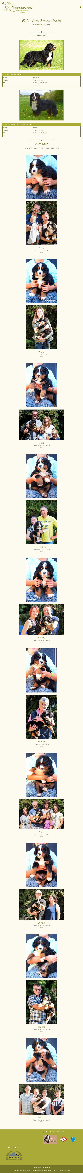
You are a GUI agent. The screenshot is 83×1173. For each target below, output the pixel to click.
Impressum (46, 1167)
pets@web (66, 1170)
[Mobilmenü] (80, 7)
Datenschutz (37, 1167)
